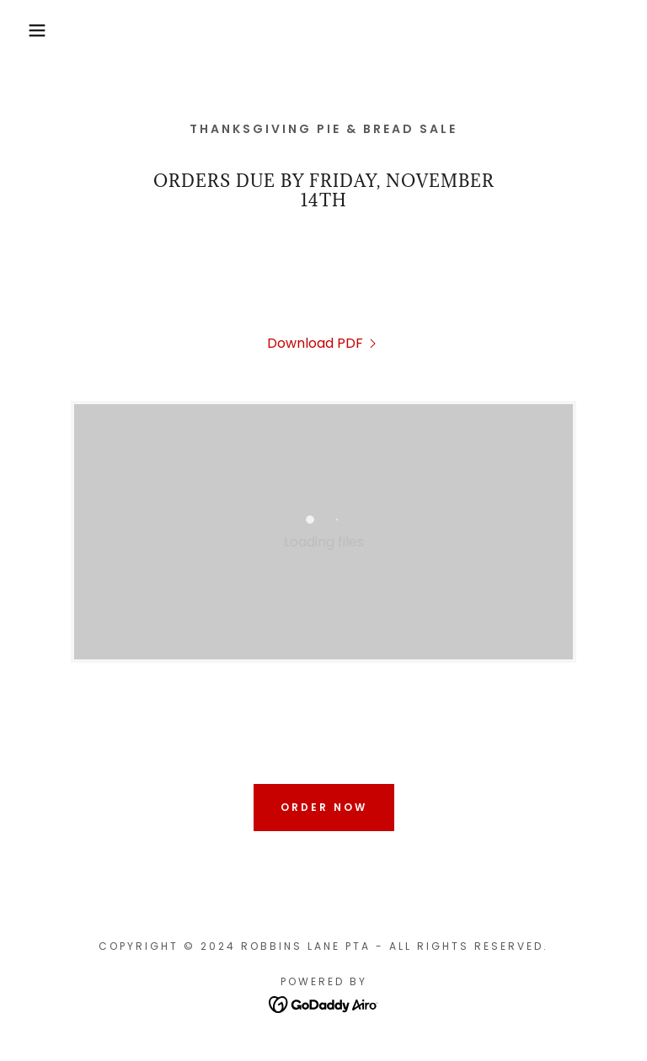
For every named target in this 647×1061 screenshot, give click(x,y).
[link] (323, 343)
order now (324, 807)
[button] (32, 30)
